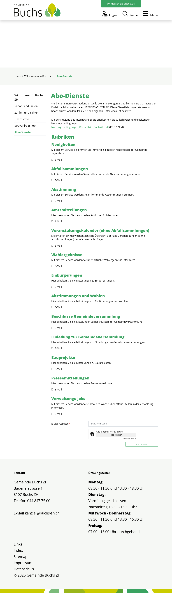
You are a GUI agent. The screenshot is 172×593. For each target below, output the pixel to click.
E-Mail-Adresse (60, 423)
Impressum (23, 562)
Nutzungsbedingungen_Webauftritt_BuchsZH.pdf (80, 127)
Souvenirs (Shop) (25, 125)
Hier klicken (116, 434)
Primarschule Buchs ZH (121, 3)
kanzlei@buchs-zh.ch (42, 513)
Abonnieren (141, 444)
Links (18, 544)
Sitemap (20, 556)
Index (18, 550)
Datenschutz (24, 568)
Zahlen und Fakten (26, 112)
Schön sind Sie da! (26, 106)
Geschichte (21, 119)
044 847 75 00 (38, 500)
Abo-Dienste (22, 132)
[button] (130, 14)
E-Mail (56, 159)
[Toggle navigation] (149, 14)
